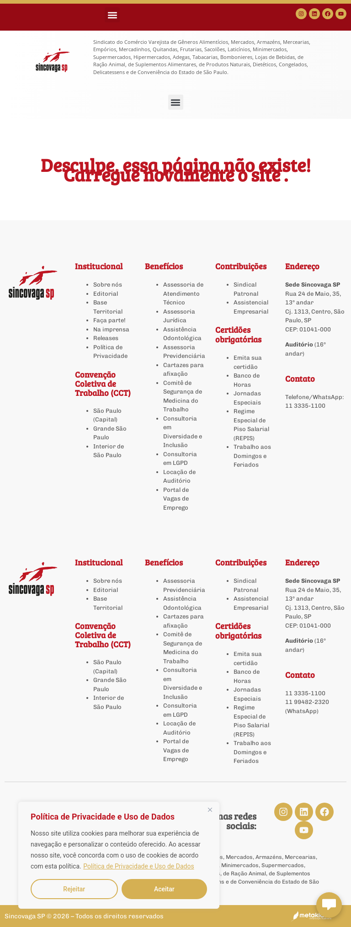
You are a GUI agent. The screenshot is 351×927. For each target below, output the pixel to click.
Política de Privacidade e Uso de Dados (138, 866)
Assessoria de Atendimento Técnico (183, 293)
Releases (105, 338)
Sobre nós (107, 284)
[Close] (209, 809)
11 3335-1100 (305, 405)
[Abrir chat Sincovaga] (329, 905)
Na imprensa (111, 329)
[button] (112, 14)
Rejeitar (74, 889)
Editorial (105, 293)
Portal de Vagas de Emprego (176, 498)
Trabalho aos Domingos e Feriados (252, 455)
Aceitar (164, 889)
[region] (118, 855)
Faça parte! (109, 320)
